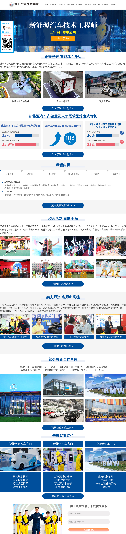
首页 (46, 4)
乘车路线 (105, 4)
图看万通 (96, 4)
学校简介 (53, 4)
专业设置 (62, 4)
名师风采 (88, 4)
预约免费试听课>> (63, 283)
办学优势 (70, 4)
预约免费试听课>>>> (63, 205)
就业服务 (79, 4)
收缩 (14, 30)
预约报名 (114, 4)
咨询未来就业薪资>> (63, 496)
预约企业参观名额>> (63, 427)
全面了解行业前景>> (63, 108)
